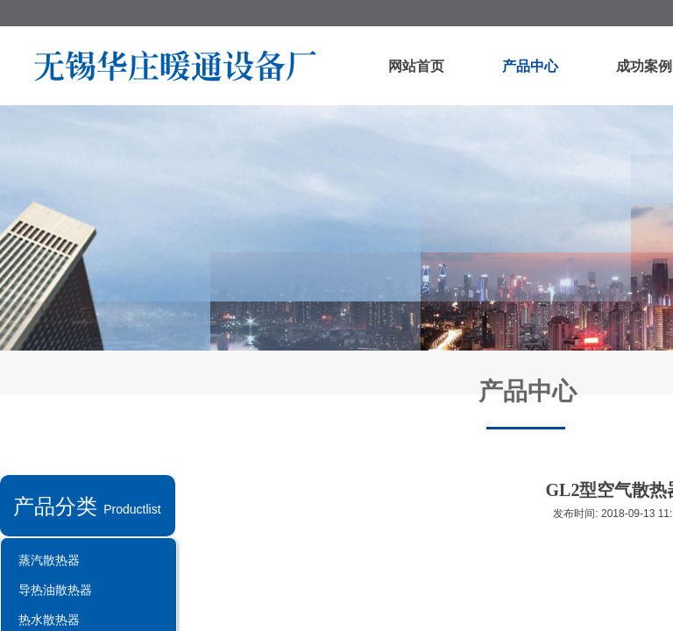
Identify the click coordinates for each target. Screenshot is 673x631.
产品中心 (530, 66)
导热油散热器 (55, 590)
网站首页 (416, 66)
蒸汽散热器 (49, 560)
